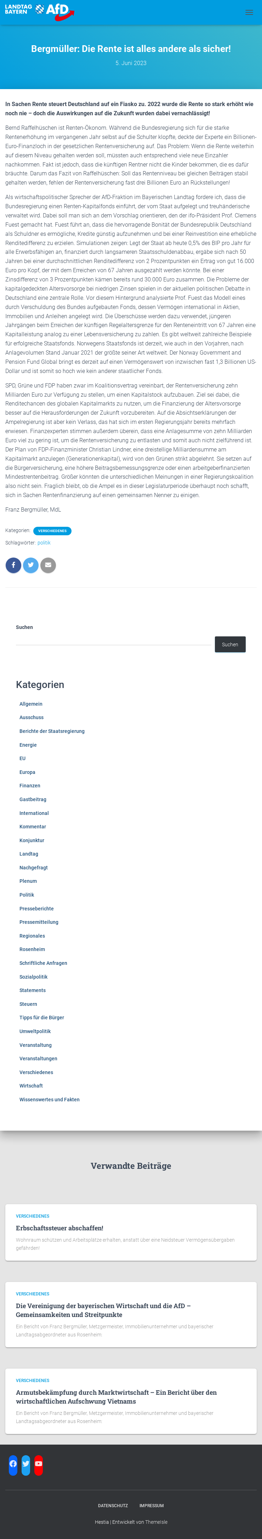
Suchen (24, 627)
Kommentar (32, 826)
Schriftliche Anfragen (43, 963)
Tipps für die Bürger (41, 1017)
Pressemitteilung (38, 922)
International (34, 813)
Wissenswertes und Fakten (49, 1099)
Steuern (28, 1004)
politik (44, 543)
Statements (32, 990)
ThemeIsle (156, 1522)
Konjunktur (31, 840)
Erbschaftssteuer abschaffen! (59, 1228)
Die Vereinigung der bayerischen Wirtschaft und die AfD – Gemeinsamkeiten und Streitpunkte (103, 1310)
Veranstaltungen (38, 1058)
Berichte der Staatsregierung (52, 731)
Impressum (151, 1505)
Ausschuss (31, 717)
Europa (27, 772)
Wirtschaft (31, 1086)
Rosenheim (32, 949)
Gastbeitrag (32, 799)
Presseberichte (36, 908)
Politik (26, 895)
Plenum (28, 881)
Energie (28, 745)
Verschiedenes (52, 531)
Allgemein (30, 704)
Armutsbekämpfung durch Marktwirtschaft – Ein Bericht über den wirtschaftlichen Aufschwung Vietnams (116, 1396)
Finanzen (29, 785)
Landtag (28, 854)
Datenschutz (113, 1505)
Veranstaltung (35, 1045)
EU (22, 758)
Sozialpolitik (33, 977)
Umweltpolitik (35, 1031)
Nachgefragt (33, 867)
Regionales (32, 936)
